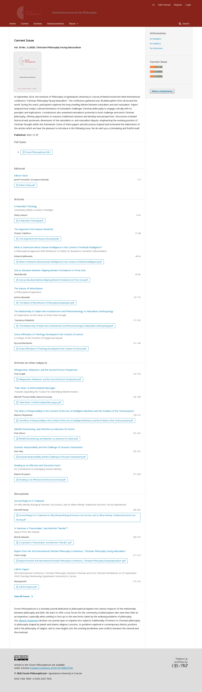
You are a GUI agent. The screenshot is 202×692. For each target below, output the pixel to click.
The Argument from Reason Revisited (33, 229)
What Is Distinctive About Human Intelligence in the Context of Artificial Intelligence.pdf (60, 261)
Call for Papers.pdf (28, 586)
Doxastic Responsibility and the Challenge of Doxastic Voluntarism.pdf (52, 456)
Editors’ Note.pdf (27, 185)
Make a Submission (162, 91)
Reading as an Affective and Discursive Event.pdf (42, 479)
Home (12, 23)
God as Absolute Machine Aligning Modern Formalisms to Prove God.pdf (53, 279)
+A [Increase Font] (153, 4)
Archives (38, 23)
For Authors (155, 43)
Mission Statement (28, 620)
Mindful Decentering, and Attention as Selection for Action (44, 429)
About (72, 23)
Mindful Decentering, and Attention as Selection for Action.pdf (48, 438)
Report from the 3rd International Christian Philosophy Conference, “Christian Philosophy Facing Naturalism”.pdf (72, 560)
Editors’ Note (21, 175)
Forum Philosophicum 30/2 (37, 152)
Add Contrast (164, 4)
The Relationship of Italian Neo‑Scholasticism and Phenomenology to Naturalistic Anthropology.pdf (66, 325)
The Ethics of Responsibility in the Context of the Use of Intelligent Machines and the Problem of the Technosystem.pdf (76, 420)
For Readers (155, 38)
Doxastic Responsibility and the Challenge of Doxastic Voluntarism (48, 447)
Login (188, 4)
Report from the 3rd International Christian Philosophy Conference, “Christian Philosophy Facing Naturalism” (70, 551)
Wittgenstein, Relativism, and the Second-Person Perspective (45, 369)
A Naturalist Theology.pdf (31, 220)
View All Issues (22, 596)
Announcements (55, 23)
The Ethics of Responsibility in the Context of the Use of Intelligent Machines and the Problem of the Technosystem (74, 410)
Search (185, 23)
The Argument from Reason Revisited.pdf (39, 238)
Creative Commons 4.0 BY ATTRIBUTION (51, 667)
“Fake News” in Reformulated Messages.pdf (40, 402)
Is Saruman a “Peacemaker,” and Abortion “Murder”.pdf (45, 542)
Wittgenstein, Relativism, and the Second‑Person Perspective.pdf (50, 379)
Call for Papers (77, 573)
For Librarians (156, 48)
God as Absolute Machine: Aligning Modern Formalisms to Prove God (49, 270)
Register (178, 4)
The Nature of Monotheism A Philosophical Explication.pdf (46, 302)
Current (25, 23)
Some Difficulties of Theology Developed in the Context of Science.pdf (52, 348)
